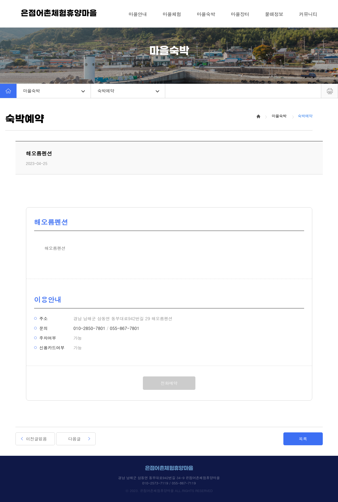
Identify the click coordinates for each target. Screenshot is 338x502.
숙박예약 (128, 91)
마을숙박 (54, 91)
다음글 (74, 439)
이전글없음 (36, 439)
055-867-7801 (124, 328)
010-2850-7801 (89, 328)
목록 (303, 439)
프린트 (329, 91)
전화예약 (169, 383)
